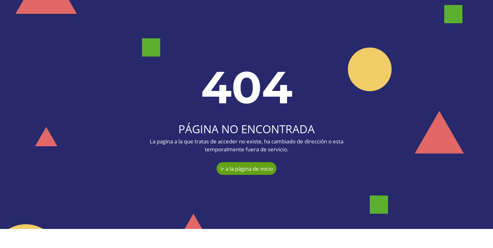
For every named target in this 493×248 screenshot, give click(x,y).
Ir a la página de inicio (246, 168)
